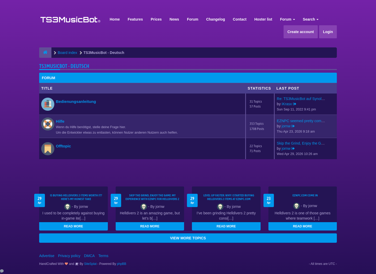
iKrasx (287, 104)
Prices (156, 19)
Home (115, 19)
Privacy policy (69, 256)
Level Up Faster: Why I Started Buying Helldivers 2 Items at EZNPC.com (228, 197)
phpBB (121, 264)
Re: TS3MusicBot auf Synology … (304, 99)
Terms (103, 256)
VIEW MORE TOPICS (188, 238)
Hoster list (263, 19)
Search (311, 19)
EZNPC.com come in (305, 195)
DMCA (89, 256)
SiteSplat (90, 264)
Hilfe (60, 121)
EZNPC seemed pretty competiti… (305, 121)
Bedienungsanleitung (76, 101)
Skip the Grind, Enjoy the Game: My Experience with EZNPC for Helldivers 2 (152, 197)
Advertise (46, 256)
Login (328, 32)
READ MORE (73, 226)
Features (135, 19)
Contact (239, 19)
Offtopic (63, 146)
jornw (286, 126)
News (174, 19)
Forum (192, 19)
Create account (300, 32)
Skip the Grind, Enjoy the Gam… (303, 143)
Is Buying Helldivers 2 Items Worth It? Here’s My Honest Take (76, 197)
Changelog (215, 19)
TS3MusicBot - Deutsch (64, 66)
